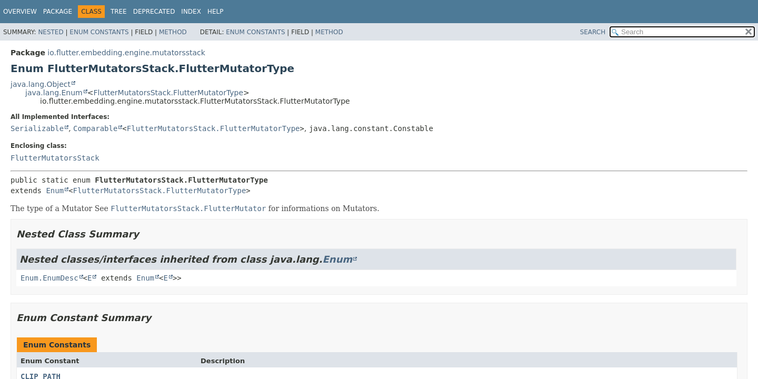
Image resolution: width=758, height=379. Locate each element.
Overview (20, 11)
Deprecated (154, 11)
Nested (50, 32)
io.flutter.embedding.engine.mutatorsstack (126, 52)
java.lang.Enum (54, 92)
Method (173, 32)
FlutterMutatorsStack (55, 158)
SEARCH (593, 32)
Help (215, 11)
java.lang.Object (41, 84)
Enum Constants (98, 32)
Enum (55, 190)
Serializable (37, 128)
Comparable (95, 128)
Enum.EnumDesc (49, 278)
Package (57, 11)
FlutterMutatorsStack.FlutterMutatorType (168, 92)
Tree (119, 11)
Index (191, 11)
